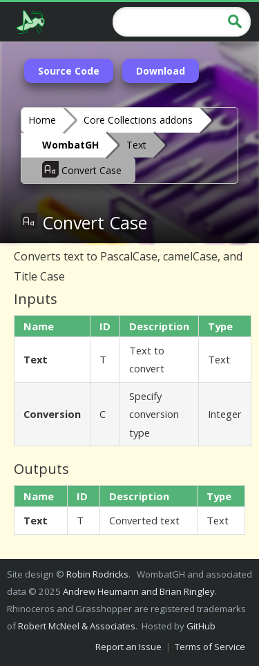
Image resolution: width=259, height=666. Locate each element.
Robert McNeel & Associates (76, 626)
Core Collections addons (138, 119)
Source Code (68, 70)
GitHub (200, 626)
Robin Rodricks (97, 574)
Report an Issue (128, 646)
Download (160, 70)
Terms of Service (210, 646)
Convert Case (82, 169)
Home (42, 119)
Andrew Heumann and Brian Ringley (139, 591)
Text (136, 144)
